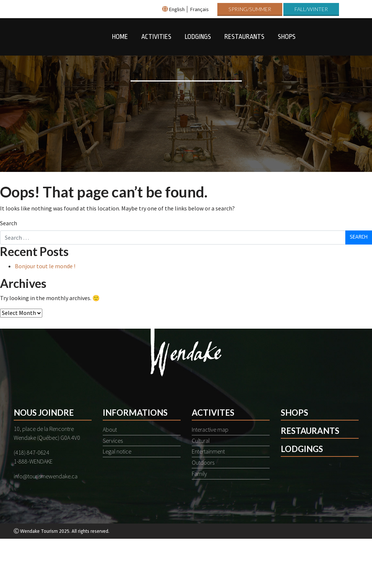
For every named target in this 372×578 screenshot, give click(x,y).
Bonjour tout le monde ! (45, 266)
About (110, 429)
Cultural (201, 440)
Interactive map (210, 429)
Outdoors (203, 462)
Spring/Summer (249, 9)
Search (8, 223)
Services (113, 440)
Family (199, 473)
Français (199, 9)
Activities (156, 36)
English (177, 9)
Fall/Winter (311, 9)
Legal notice (117, 451)
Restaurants (244, 36)
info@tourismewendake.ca (46, 476)
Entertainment (208, 451)
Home (120, 36)
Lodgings (198, 36)
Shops (287, 36)
